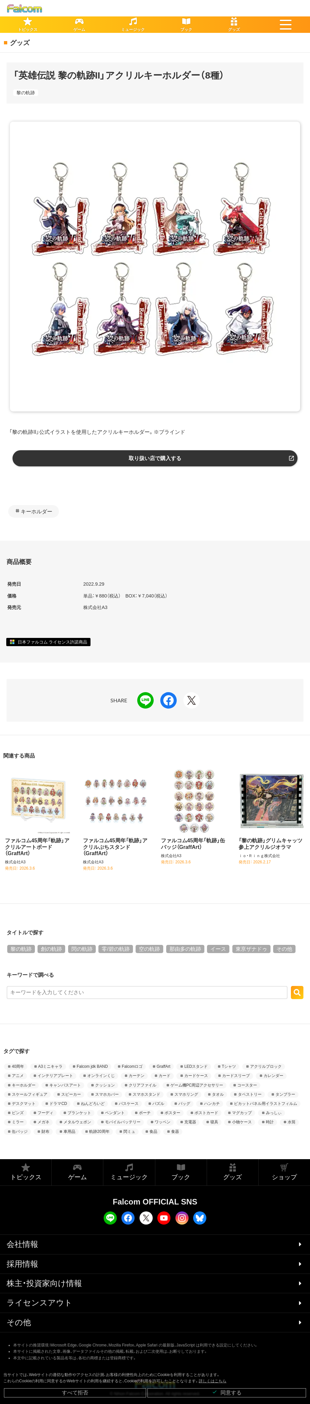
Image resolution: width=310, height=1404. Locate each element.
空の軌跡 (149, 949)
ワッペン (162, 1122)
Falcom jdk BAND (92, 1066)
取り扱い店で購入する (155, 458)
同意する (227, 1392)
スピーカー (71, 1094)
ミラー (18, 1122)
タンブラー (285, 1094)
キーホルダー (36, 511)
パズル (158, 1103)
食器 (175, 1131)
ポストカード (206, 1113)
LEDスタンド (196, 1066)
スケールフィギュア (29, 1094)
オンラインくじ (101, 1075)
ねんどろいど (93, 1103)
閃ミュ (129, 1131)
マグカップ (242, 1113)
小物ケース (242, 1122)
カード (164, 1075)
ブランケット (79, 1113)
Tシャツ (229, 1066)
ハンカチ (212, 1103)
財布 (45, 1131)
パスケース (129, 1103)
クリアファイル (142, 1085)
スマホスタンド (146, 1094)
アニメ (18, 1075)
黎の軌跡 (25, 92)
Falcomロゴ (132, 1066)
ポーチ (145, 1113)
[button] (286, 25)
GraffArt (163, 1066)
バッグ (184, 1103)
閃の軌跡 (81, 949)
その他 (284, 949)
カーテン (136, 1075)
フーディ (45, 1113)
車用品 (69, 1131)
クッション (105, 1085)
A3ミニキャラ (50, 1066)
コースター (247, 1085)
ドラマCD (58, 1103)
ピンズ (18, 1113)
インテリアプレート (55, 1075)
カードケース (196, 1075)
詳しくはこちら (212, 1381)
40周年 (18, 1066)
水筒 (292, 1122)
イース (218, 949)
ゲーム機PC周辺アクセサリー (196, 1085)
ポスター (172, 1113)
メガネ (43, 1122)
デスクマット (24, 1103)
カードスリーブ (236, 1075)
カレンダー (273, 1075)
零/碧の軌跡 (115, 949)
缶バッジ (20, 1131)
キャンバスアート (65, 1085)
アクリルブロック (266, 1066)
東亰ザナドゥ (251, 949)
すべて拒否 (75, 1392)
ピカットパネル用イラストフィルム (265, 1103)
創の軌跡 (51, 949)
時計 (270, 1122)
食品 (153, 1131)
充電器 (190, 1122)
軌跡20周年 (99, 1131)
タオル (218, 1094)
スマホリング (186, 1094)
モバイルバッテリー (123, 1122)
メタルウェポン (77, 1122)
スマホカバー (107, 1094)
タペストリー (250, 1094)
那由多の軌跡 (185, 949)
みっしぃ (274, 1113)
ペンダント (115, 1113)
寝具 (214, 1122)
